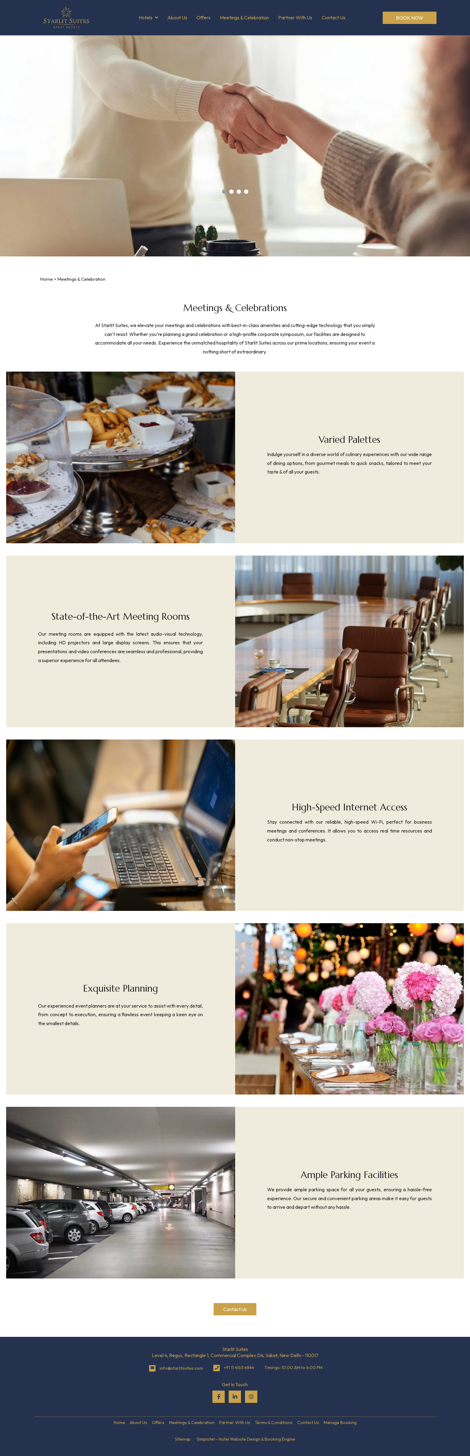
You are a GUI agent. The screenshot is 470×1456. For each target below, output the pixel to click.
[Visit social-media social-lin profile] (235, 1397)
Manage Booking (340, 1422)
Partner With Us (295, 17)
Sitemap (183, 1439)
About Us (177, 17)
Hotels (148, 18)
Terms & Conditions (274, 1422)
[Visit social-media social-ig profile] (251, 1397)
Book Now (409, 18)
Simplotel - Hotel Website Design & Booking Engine (246, 1439)
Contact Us (334, 17)
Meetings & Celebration (244, 17)
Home (46, 279)
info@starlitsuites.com (181, 1368)
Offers (203, 17)
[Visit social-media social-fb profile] (218, 1397)
